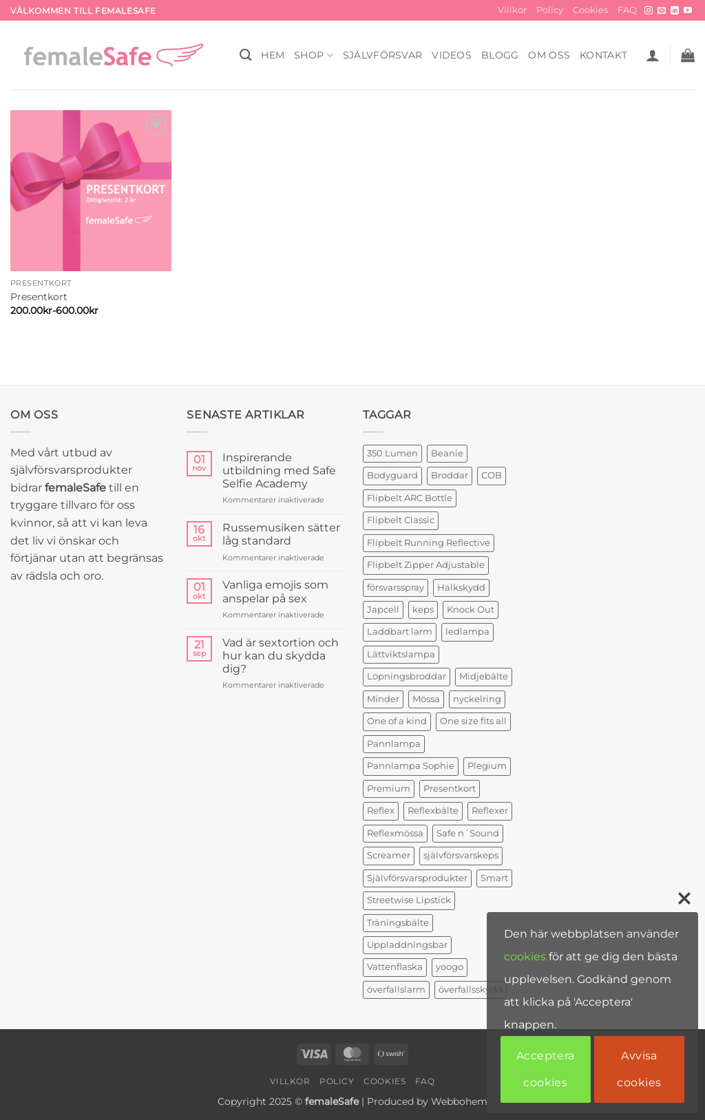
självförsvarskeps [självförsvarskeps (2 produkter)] (460, 855)
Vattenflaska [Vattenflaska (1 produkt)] (395, 967)
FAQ (627, 10)
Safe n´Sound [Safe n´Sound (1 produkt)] (467, 833)
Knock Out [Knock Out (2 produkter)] (470, 609)
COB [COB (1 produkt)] (491, 475)
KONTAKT (603, 55)
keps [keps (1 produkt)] (423, 609)
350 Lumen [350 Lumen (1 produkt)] (392, 453)
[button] (653, 55)
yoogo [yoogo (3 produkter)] (449, 967)
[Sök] (245, 55)
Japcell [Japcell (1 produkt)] (383, 609)
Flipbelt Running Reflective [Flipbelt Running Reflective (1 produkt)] (428, 543)
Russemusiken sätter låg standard (281, 534)
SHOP (313, 55)
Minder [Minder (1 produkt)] (383, 699)
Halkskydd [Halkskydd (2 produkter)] (461, 587)
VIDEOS (452, 55)
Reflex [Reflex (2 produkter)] (380, 810)
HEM (272, 55)
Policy (549, 10)
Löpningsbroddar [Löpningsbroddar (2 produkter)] (406, 676)
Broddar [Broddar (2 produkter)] (449, 475)
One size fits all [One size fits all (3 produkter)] (473, 721)
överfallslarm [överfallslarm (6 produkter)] (396, 989)
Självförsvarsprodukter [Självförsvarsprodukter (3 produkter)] (417, 878)
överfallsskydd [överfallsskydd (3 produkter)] (471, 989)
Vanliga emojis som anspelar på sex (275, 591)
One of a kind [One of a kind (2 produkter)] (397, 721)
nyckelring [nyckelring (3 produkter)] (477, 699)
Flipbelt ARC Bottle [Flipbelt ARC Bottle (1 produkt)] (409, 498)
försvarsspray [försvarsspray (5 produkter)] (395, 587)
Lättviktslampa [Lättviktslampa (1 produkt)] (401, 654)
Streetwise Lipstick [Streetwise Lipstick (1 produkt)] (409, 900)
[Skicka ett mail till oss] (661, 11)
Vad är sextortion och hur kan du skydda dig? (280, 655)
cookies (525, 956)
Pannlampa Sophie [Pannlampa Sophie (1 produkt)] (410, 766)
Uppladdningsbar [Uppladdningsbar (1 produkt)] (407, 945)
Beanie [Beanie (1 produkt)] (447, 453)
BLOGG (499, 55)
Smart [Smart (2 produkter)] (494, 878)
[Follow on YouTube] (688, 11)
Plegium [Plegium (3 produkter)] (487, 766)
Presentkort (38, 296)
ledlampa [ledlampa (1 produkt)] (467, 631)
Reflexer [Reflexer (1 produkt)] (490, 810)
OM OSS (549, 55)
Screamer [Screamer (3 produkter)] (388, 855)
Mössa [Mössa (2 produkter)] (426, 699)
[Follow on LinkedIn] (675, 11)
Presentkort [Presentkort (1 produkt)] (449, 788)
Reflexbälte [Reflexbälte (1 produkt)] (433, 810)
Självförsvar (382, 55)
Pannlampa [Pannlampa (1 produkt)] (394, 744)
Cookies (590, 10)
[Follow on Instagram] (648, 11)
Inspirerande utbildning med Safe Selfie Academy (279, 470)
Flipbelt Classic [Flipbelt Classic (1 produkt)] (400, 520)
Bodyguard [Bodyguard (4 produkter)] (392, 475)
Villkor (512, 10)
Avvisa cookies (639, 1068)
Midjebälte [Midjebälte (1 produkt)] (483, 676)
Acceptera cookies (545, 1068)
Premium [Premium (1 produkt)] (388, 788)
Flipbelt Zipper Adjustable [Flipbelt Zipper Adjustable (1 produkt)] (426, 565)
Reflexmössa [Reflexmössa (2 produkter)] (395, 833)
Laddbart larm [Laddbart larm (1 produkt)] (399, 631)
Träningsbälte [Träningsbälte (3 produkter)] (398, 923)
